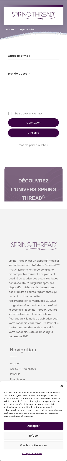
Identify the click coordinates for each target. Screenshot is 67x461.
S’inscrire (33, 133)
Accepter (33, 426)
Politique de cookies (32, 453)
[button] (61, 385)
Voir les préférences (33, 445)
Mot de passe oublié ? (33, 145)
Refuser (33, 436)
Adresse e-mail (19, 56)
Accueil (9, 29)
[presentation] (35, 99)
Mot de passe (19, 74)
